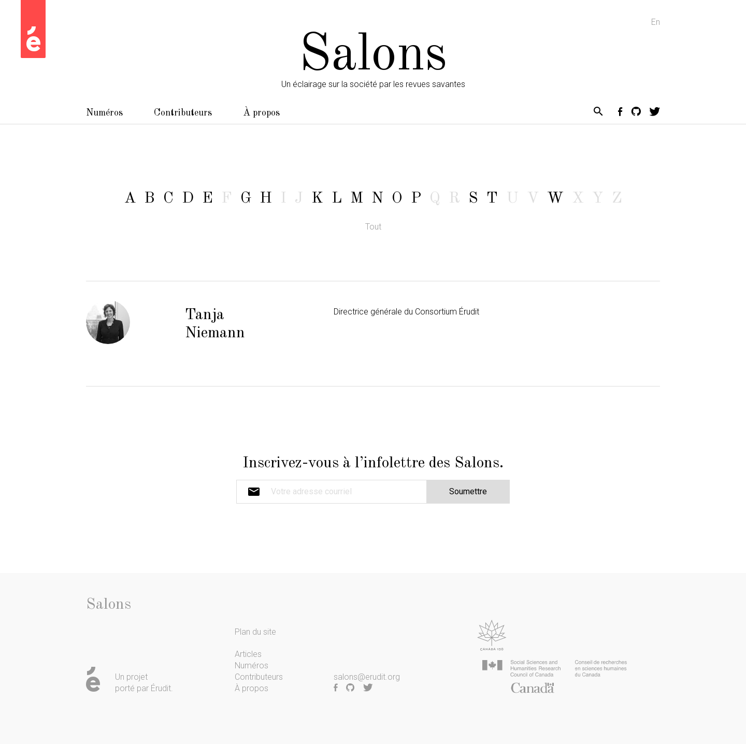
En (655, 22)
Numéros (104, 113)
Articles (248, 654)
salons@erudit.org (367, 677)
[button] (598, 113)
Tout (373, 227)
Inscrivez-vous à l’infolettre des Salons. (373, 463)
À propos (261, 113)
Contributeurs (183, 113)
